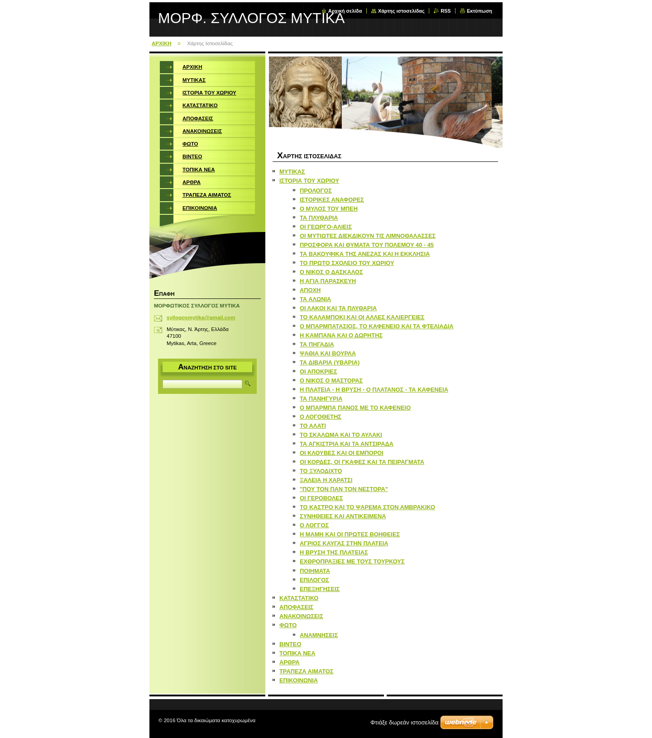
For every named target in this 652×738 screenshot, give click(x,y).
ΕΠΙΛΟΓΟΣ (314, 580)
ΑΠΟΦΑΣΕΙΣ (296, 607)
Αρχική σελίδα (345, 11)
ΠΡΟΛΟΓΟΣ (316, 190)
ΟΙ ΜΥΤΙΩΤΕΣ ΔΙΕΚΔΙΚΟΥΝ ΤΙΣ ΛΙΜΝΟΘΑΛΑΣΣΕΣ (368, 235)
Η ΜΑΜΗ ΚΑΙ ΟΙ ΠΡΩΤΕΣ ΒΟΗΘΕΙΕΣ (350, 534)
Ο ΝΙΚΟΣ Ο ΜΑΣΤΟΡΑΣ (331, 380)
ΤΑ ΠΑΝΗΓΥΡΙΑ (321, 398)
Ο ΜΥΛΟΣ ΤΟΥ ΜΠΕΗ (329, 208)
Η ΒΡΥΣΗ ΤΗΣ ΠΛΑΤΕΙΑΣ (334, 552)
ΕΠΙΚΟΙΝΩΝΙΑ (298, 680)
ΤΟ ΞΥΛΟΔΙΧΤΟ (321, 471)
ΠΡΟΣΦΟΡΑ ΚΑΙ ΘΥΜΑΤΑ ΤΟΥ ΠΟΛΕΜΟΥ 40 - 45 (367, 244)
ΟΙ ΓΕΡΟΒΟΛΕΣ (321, 498)
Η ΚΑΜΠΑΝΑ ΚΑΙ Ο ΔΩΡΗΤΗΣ (341, 335)
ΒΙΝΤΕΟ (290, 644)
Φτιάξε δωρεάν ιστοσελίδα (404, 722)
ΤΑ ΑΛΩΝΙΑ (315, 299)
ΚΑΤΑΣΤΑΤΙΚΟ (298, 598)
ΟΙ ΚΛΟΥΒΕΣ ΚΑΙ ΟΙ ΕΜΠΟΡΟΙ (342, 452)
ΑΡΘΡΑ (289, 662)
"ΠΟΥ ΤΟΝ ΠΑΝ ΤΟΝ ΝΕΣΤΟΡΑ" (344, 489)
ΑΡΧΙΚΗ (162, 43)
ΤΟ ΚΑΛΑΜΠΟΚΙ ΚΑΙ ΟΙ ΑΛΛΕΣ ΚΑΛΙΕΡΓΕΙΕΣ (362, 317)
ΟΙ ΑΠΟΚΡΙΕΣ (318, 371)
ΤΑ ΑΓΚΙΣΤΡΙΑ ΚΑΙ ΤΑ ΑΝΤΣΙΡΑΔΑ (346, 443)
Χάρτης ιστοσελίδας (401, 11)
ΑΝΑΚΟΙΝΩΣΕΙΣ (301, 616)
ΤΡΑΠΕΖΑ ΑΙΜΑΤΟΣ (306, 671)
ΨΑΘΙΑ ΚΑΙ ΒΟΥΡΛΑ (328, 353)
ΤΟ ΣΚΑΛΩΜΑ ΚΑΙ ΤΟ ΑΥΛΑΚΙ (341, 434)
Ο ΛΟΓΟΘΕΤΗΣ (320, 416)
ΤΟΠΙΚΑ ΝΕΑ (297, 653)
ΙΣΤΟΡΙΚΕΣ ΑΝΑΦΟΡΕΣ (332, 199)
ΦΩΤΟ (288, 625)
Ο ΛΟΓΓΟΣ (314, 525)
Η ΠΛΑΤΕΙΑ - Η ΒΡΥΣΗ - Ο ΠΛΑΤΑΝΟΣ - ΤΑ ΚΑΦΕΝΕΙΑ (374, 389)
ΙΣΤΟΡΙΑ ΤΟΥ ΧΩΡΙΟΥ (309, 180)
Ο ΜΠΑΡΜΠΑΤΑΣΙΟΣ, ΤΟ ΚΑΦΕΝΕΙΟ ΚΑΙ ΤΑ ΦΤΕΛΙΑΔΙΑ (377, 326)
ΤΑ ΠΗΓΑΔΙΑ (317, 344)
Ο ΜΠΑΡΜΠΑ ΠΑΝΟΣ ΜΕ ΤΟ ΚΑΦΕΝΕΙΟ (355, 407)
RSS (446, 11)
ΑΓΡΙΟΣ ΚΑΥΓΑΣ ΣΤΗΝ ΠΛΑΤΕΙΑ (344, 543)
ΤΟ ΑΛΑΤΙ (313, 425)
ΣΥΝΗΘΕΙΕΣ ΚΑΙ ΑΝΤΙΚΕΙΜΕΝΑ (343, 516)
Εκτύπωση (479, 11)
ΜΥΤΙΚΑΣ (292, 171)
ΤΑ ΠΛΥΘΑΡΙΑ (319, 217)
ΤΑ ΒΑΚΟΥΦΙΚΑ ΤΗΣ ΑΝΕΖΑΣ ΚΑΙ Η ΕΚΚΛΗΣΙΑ (365, 254)
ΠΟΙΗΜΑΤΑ (315, 571)
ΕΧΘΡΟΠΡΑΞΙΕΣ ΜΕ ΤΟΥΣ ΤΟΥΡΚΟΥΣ (352, 561)
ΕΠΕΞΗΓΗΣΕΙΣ (320, 589)
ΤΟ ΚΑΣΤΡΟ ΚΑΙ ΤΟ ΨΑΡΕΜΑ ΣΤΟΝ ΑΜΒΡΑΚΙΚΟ (367, 507)
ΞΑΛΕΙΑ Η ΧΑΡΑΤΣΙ (326, 480)
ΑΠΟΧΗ (310, 290)
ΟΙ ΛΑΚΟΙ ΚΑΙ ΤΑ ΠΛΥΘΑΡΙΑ (338, 308)
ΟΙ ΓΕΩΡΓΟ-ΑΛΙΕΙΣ (326, 226)
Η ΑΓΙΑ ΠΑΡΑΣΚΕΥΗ (328, 281)
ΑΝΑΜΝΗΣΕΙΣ (319, 635)
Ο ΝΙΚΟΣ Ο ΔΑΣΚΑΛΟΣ (331, 272)
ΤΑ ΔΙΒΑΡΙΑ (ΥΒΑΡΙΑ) (330, 362)
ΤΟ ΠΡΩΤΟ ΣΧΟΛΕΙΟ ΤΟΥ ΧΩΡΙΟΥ (347, 263)
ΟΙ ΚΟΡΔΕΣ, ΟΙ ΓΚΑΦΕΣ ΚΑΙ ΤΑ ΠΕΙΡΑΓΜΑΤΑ (362, 462)
